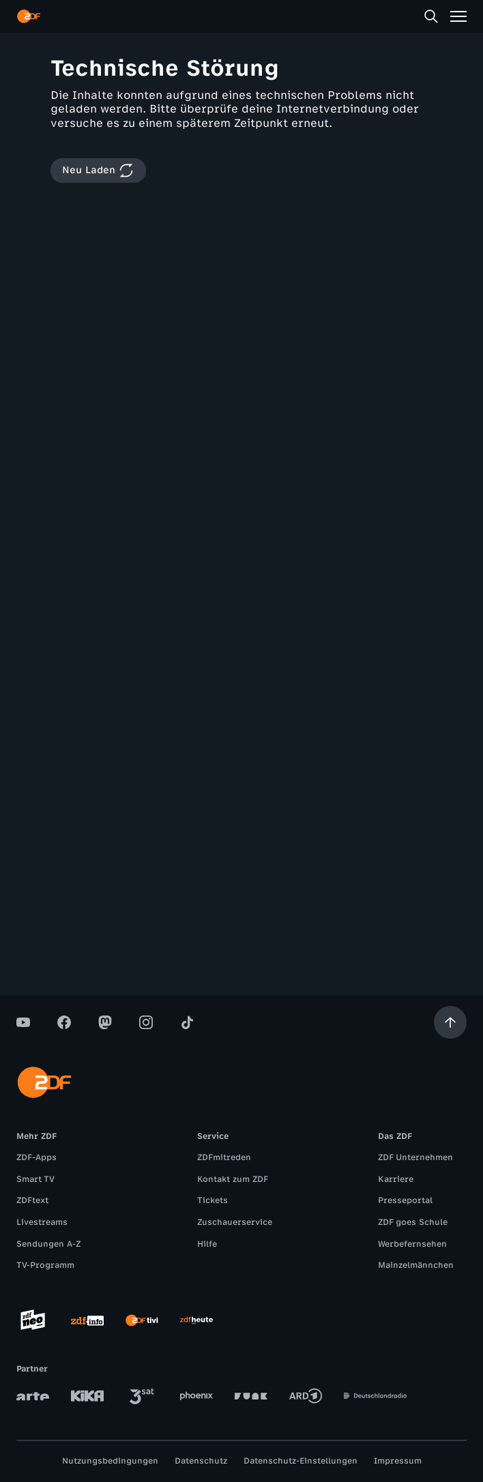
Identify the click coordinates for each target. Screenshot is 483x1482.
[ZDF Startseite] (28, 16)
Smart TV (35, 1179)
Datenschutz (201, 1461)
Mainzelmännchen (416, 1265)
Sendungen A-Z (48, 1244)
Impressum (398, 1461)
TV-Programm (45, 1265)
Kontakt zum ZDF (232, 1179)
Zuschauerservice (234, 1222)
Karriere (395, 1179)
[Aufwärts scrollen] (450, 1022)
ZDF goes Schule (413, 1222)
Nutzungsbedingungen (110, 1461)
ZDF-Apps (36, 1157)
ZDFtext (32, 1200)
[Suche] (431, 16)
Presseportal (405, 1200)
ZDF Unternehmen (415, 1157)
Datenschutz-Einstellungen (300, 1461)
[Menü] (458, 16)
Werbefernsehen (412, 1244)
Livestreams (42, 1222)
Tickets (212, 1200)
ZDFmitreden (224, 1157)
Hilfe (207, 1244)
